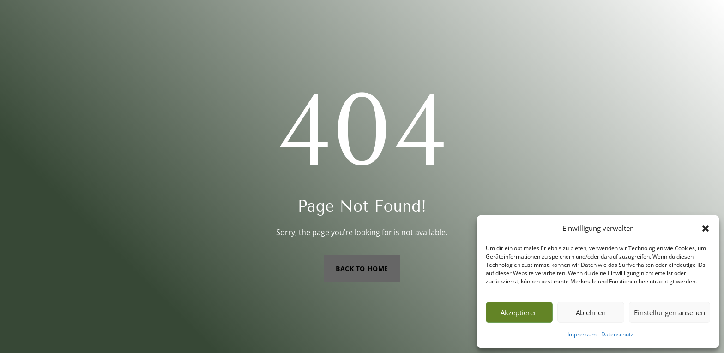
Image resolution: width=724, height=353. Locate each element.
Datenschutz (617, 334)
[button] (705, 228)
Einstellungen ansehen (669, 312)
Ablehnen (591, 312)
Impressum (582, 334)
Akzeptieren (519, 312)
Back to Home (362, 268)
